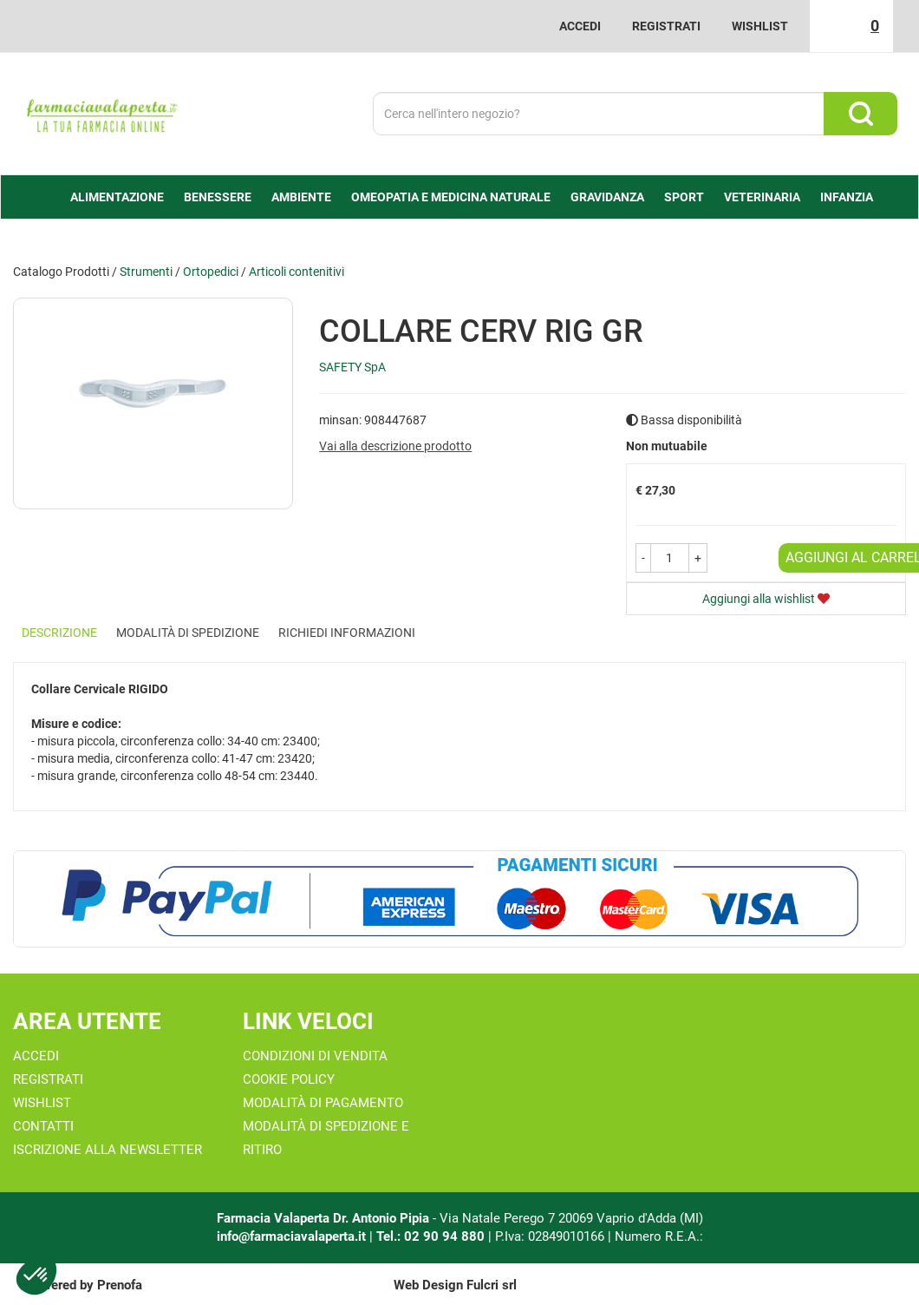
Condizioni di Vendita (315, 1056)
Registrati (666, 26)
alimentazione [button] (117, 197)
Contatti (43, 1126)
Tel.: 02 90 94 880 (432, 1236)
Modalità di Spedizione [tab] (187, 632)
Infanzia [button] (846, 197)
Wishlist (760, 26)
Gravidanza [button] (607, 197)
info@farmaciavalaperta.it (291, 1236)
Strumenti (146, 272)
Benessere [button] (217, 197)
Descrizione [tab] (59, 632)
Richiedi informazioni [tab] (346, 632)
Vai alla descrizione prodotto (395, 446)
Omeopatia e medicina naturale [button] (451, 197)
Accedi (580, 26)
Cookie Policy (289, 1079)
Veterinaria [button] (762, 197)
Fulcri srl (491, 1285)
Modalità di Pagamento (323, 1103)
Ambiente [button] (301, 197)
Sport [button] (684, 197)
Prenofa (119, 1285)
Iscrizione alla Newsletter (107, 1149)
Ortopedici (210, 272)
